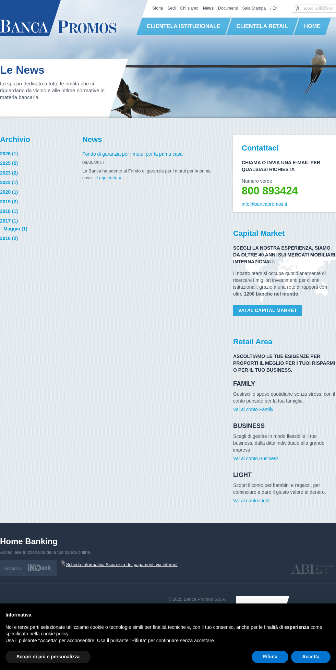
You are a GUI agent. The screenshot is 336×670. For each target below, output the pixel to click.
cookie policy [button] (54, 633)
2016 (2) (9, 238)
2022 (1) (9, 182)
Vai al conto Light (251, 500)
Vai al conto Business (256, 458)
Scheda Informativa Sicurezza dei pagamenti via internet (122, 564)
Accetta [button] (311, 656)
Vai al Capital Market (267, 310)
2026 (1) (9, 153)
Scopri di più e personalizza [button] (48, 656)
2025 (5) (9, 163)
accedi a (318, 8)
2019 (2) (9, 201)
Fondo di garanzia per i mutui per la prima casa (132, 154)
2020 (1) (9, 192)
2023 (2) (9, 173)
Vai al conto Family (253, 409)
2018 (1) (9, 211)
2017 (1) (9, 221)
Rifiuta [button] (270, 656)
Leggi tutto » (109, 177)
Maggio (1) (15, 228)
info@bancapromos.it (264, 204)
